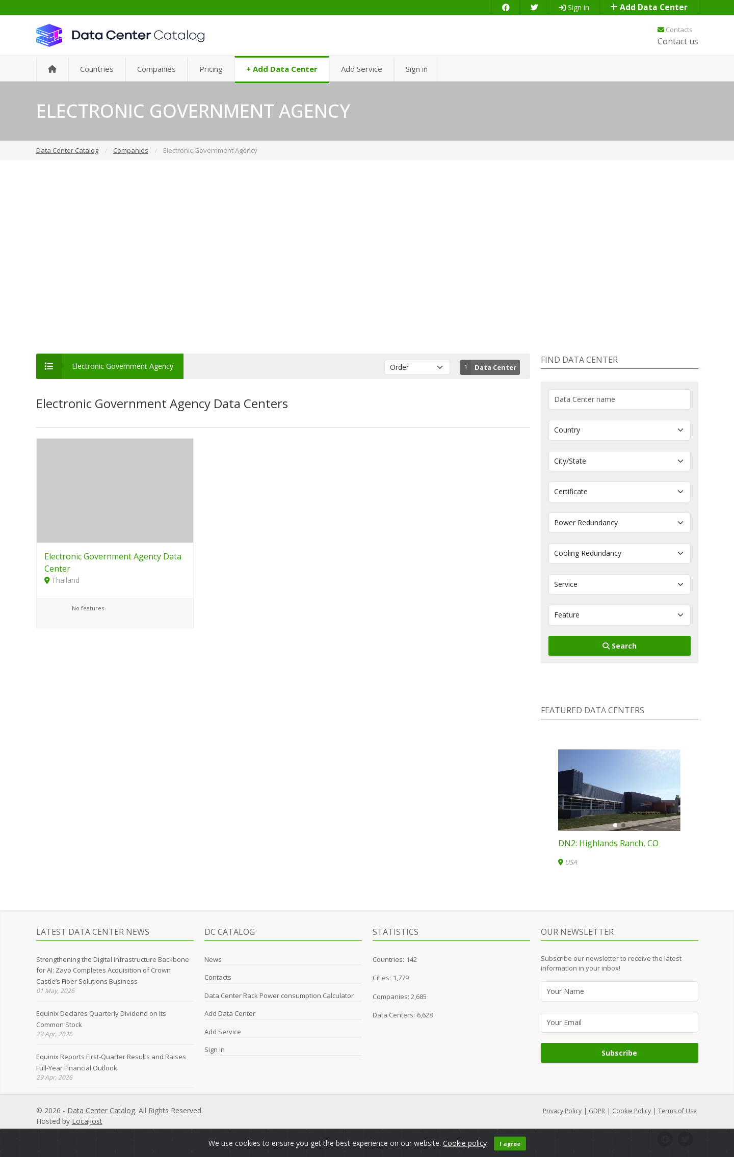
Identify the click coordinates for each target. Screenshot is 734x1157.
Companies (156, 69)
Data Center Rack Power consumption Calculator (279, 995)
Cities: (382, 977)
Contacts (675, 29)
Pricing (211, 69)
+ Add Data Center (282, 69)
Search (619, 646)
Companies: (392, 996)
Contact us (678, 41)
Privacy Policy (562, 1111)
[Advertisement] (367, 256)
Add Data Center (649, 7)
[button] (615, 825)
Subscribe (619, 1053)
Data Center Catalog (101, 1110)
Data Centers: (394, 1014)
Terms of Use (677, 1111)
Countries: (388, 959)
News (213, 959)
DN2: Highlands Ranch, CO (608, 843)
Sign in (574, 7)
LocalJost (87, 1121)
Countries (97, 69)
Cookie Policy (631, 1111)
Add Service (361, 69)
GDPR (597, 1111)
